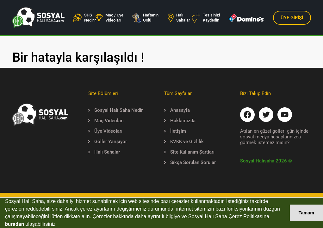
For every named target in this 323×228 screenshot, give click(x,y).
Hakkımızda (180, 121)
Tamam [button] (306, 212)
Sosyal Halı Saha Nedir (115, 110)
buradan (14, 224)
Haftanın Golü (145, 17)
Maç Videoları (106, 121)
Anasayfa (177, 110)
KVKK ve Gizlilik (184, 141)
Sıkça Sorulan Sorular (190, 162)
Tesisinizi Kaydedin (206, 18)
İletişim (175, 131)
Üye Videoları (105, 131)
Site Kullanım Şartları (189, 152)
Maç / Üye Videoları (109, 17)
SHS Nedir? (84, 17)
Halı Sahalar (179, 17)
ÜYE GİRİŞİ (292, 18)
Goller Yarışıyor (107, 141)
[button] (58, 225)
